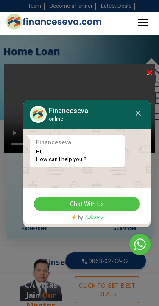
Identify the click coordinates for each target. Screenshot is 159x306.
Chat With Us (87, 204)
